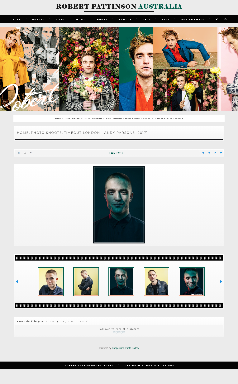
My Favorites (164, 118)
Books (102, 19)
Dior (147, 19)
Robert (38, 19)
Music (81, 19)
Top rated (148, 118)
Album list (77, 118)
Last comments (113, 118)
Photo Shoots (46, 133)
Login (67, 118)
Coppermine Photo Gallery (125, 348)
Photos (125, 19)
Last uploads (94, 118)
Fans (166, 19)
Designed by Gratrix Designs (149, 365)
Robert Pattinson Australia (89, 365)
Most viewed (132, 118)
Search (179, 118)
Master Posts (192, 19)
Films (60, 19)
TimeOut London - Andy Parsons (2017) (106, 133)
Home (16, 19)
